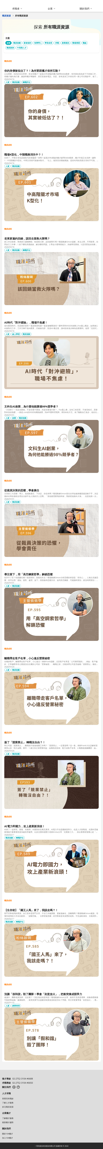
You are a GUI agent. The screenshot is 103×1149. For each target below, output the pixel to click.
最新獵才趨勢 (7, 1122)
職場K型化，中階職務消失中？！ (24, 154)
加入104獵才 (7, 1138)
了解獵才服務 (7, 1118)
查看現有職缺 (7, 1098)
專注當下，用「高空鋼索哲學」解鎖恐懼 (28, 574)
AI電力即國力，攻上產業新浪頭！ (24, 826)
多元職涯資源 (7, 1107)
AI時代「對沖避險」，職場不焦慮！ (25, 322)
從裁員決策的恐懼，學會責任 (21, 490)
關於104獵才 (7, 1133)
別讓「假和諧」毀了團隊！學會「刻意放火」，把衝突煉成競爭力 (43, 994)
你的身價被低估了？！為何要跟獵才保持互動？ (32, 70)
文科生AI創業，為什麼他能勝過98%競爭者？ (31, 406)
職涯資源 (6, 15)
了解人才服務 (7, 1102)
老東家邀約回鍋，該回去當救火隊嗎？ (27, 238)
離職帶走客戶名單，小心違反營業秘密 (27, 658)
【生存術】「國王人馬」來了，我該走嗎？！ (31, 910)
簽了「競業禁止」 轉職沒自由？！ (24, 742)
